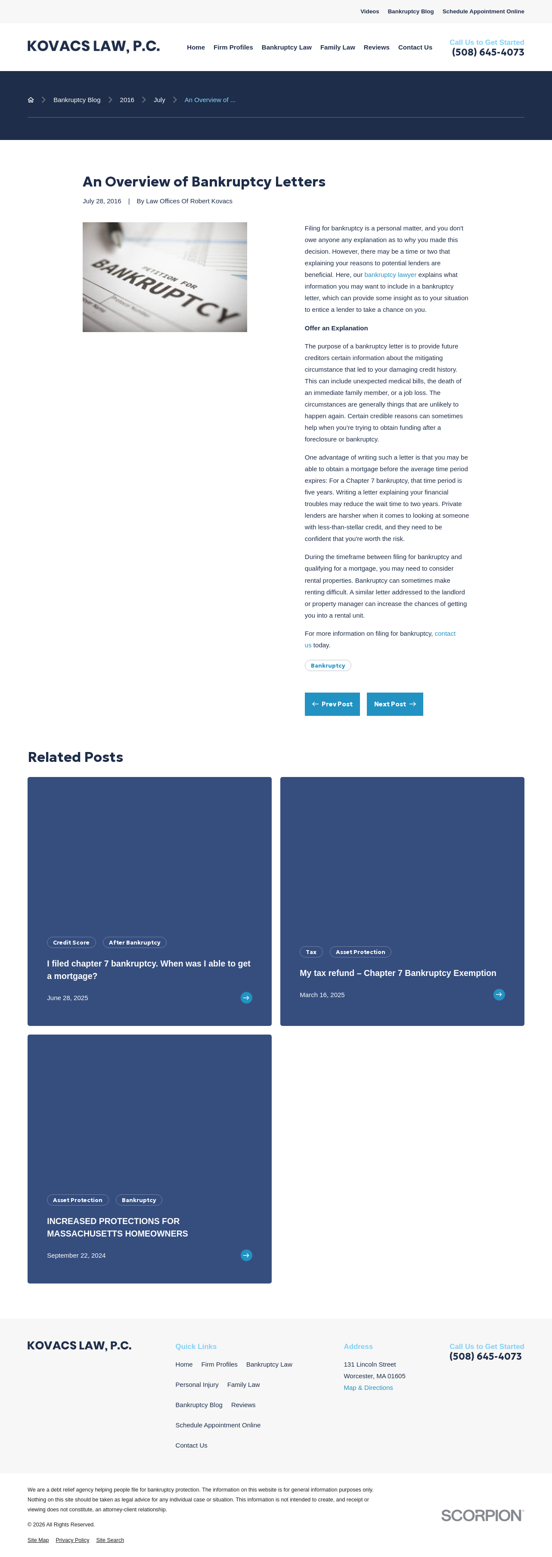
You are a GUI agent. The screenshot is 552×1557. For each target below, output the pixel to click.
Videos (369, 11)
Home (184, 1364)
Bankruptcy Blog (411, 11)
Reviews (243, 1404)
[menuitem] (38, 1540)
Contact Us (192, 1445)
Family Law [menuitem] (337, 47)
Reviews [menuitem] (377, 47)
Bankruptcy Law (269, 1364)
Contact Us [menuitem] (415, 47)
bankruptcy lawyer (391, 274)
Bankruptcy (328, 665)
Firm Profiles (220, 1364)
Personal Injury (197, 1384)
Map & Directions (368, 1387)
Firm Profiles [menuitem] (233, 47)
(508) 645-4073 (488, 52)
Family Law (243, 1384)
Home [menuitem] (196, 47)
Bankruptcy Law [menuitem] (287, 47)
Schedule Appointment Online (483, 11)
